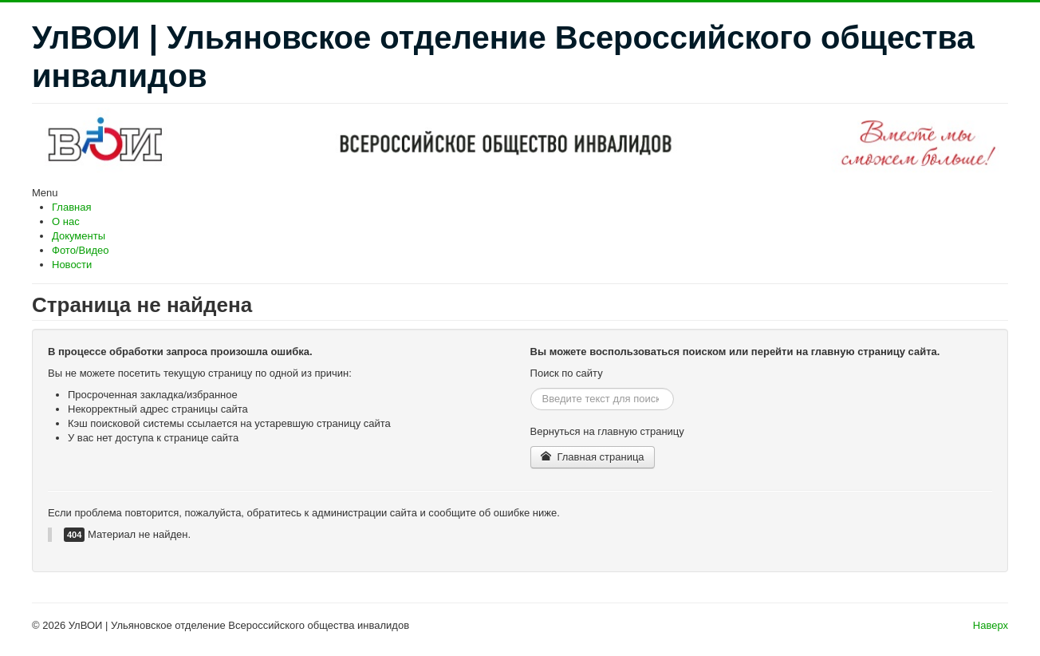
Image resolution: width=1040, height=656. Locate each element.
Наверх (990, 625)
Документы (78, 236)
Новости (72, 265)
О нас (66, 221)
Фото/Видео (80, 250)
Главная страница (592, 457)
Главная (71, 207)
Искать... (530, 388)
